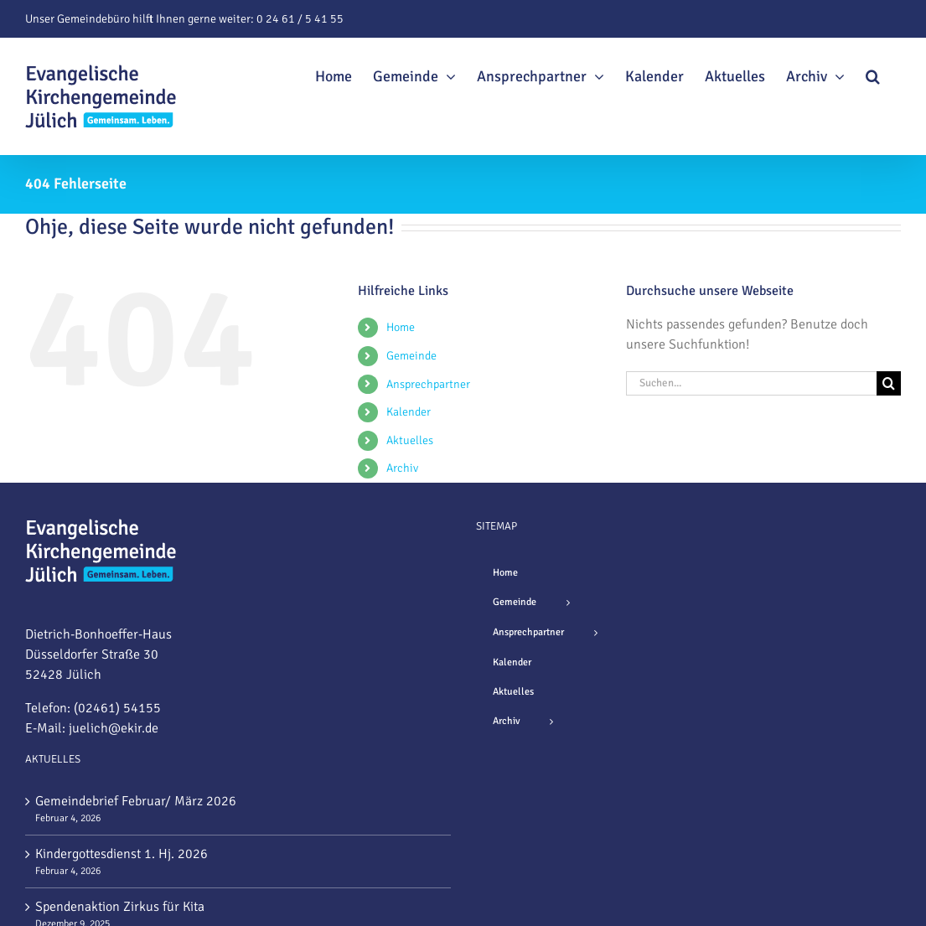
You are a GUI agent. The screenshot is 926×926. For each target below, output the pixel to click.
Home (400, 327)
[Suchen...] (751, 383)
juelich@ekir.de (113, 728)
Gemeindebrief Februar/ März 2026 (135, 801)
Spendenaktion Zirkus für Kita (119, 906)
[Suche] (889, 383)
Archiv (402, 468)
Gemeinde (411, 356)
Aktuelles (409, 440)
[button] (873, 74)
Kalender (408, 412)
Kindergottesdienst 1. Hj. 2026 (121, 854)
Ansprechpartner (428, 384)
